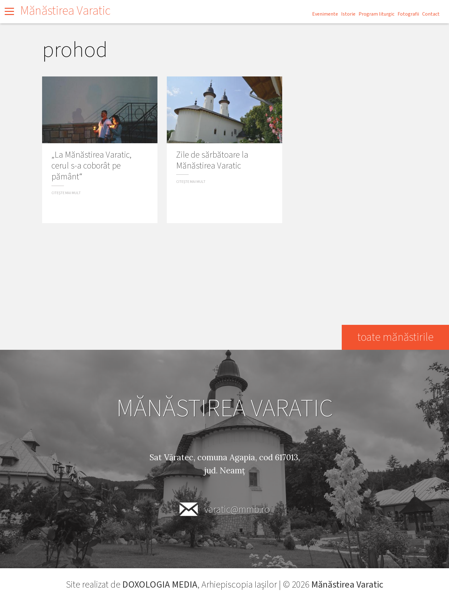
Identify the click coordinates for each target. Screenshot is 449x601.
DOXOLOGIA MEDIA (159, 584)
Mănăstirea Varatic (65, 11)
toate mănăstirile (395, 337)
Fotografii (408, 14)
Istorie (348, 14)
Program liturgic (376, 14)
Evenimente (325, 14)
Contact (431, 14)
